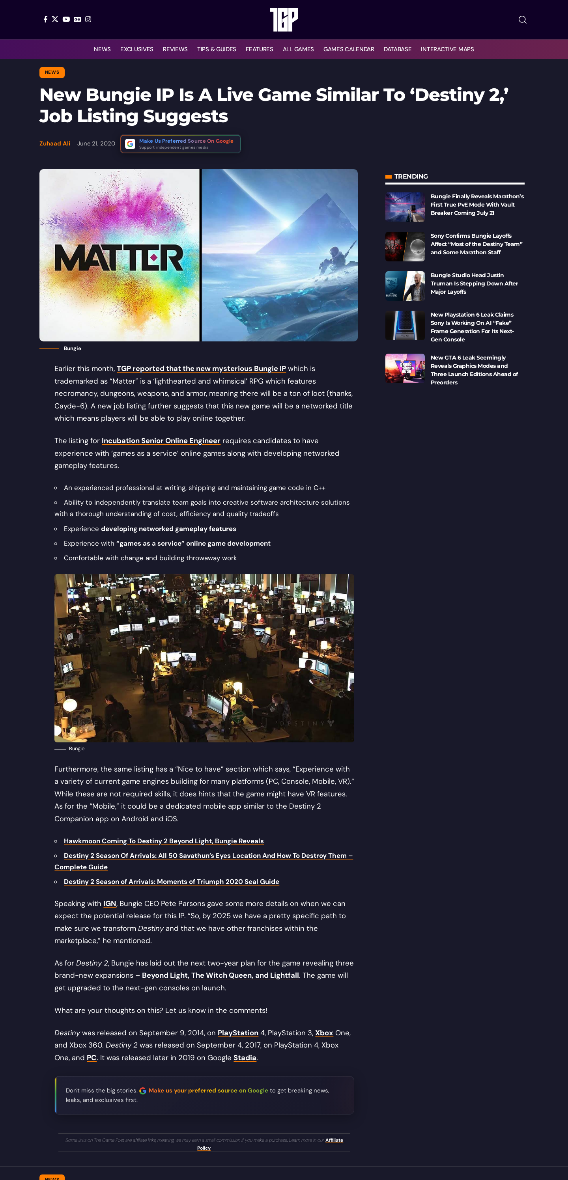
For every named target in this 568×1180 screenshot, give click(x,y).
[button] (523, 19)
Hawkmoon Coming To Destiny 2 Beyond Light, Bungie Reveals (164, 841)
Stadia (245, 1058)
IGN (109, 903)
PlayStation (238, 1033)
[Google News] (77, 19)
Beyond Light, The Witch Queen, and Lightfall (220, 975)
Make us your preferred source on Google (208, 1090)
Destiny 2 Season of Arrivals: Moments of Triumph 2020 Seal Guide (171, 881)
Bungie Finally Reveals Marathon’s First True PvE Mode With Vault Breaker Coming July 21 (477, 204)
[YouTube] (66, 19)
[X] (55, 19)
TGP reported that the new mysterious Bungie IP (201, 368)
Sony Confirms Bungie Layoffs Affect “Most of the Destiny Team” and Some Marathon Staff (477, 244)
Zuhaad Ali (54, 143)
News (52, 72)
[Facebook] (45, 19)
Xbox (324, 1033)
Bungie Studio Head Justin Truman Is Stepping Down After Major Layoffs (474, 283)
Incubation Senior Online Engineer (161, 441)
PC (92, 1058)
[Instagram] (88, 19)
